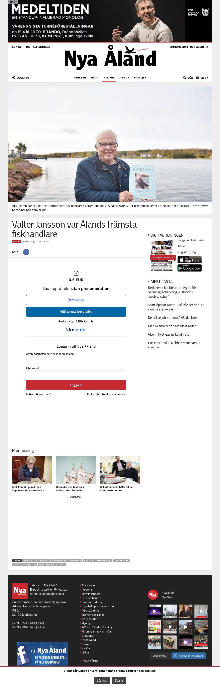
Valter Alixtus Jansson (24, 564)
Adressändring (90, 610)
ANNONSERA (178, 47)
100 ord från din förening (97, 627)
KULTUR (109, 77)
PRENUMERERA (198, 47)
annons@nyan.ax (53, 593)
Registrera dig (186, 252)
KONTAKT (18, 47)
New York (88, 560)
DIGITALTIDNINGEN (38, 47)
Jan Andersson (59, 560)
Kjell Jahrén (75, 560)
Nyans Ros (88, 644)
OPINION (124, 77)
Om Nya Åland (90, 661)
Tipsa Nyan (88, 585)
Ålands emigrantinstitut (52, 564)
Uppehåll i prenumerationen (98, 606)
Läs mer (102, 680)
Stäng (119, 680)
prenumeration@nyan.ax (50, 602)
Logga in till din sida (190, 240)
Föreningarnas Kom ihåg (96, 631)
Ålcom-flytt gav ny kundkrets (168, 334)
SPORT (94, 77)
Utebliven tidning (92, 602)
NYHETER (80, 77)
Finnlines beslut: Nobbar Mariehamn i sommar (174, 345)
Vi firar (85, 652)
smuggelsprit (121, 560)
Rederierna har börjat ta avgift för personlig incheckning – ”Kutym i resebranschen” (172, 292)
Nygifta (86, 648)
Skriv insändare (91, 594)
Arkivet (182, 246)
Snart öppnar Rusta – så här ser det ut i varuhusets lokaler (176, 307)
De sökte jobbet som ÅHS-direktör (172, 317)
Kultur (16, 241)
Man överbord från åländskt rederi (172, 326)
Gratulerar (88, 635)
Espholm (28, 560)
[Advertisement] (76, 527)
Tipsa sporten (90, 619)
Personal (87, 589)
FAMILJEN (140, 77)
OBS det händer (91, 598)
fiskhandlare (42, 560)
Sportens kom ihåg (93, 615)
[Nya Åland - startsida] (110, 71)
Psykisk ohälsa (104, 560)
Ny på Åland (89, 640)
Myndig (86, 623)
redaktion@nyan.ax (54, 589)
